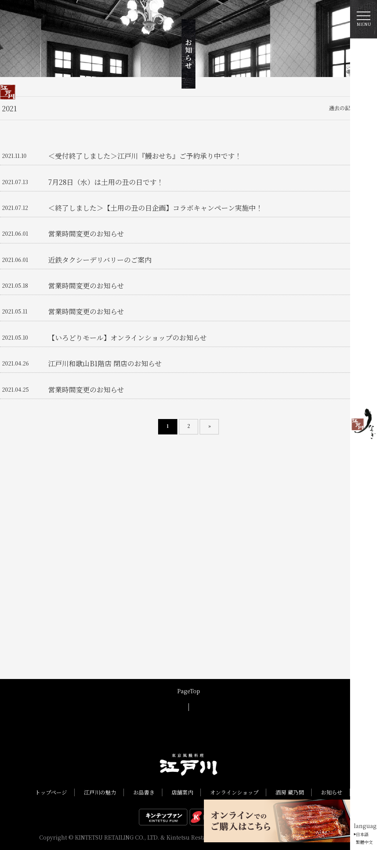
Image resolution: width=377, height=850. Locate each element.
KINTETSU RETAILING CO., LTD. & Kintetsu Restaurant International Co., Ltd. (179, 837)
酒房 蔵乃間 (289, 792)
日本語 (362, 834)
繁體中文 (364, 842)
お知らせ (331, 792)
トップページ (51, 792)
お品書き (144, 792)
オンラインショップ (234, 792)
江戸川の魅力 (100, 792)
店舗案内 (182, 792)
